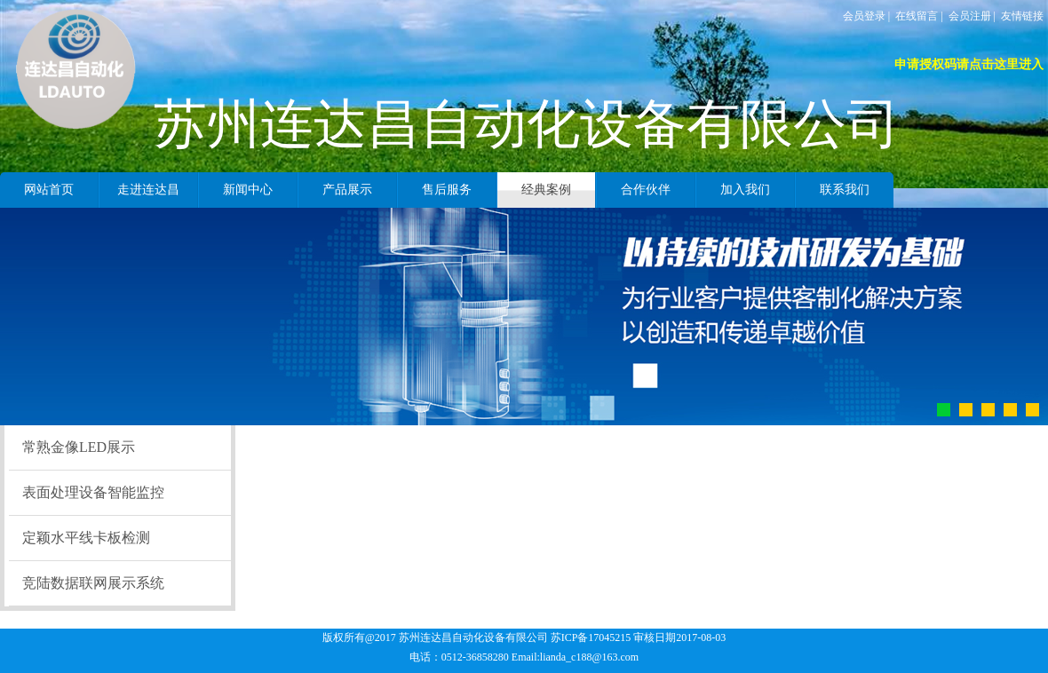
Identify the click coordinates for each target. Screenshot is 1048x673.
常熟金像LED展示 (78, 447)
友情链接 (1022, 16)
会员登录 (864, 16)
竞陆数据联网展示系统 (93, 582)
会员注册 (970, 16)
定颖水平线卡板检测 (86, 537)
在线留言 (916, 16)
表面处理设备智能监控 (93, 492)
